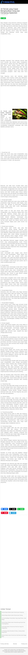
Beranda (15, 643)
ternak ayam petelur (18, 260)
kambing (8, 374)
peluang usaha (15, 231)
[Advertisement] (14, 48)
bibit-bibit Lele (18, 158)
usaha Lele (15, 195)
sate (13, 274)
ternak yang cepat (22, 210)
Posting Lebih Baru (5, 643)
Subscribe (20, 650)
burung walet (11, 413)
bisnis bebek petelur (6, 293)
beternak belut (19, 340)
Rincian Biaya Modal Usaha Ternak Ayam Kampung (13, 612)
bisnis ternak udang (11, 405)
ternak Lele (15, 190)
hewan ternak (16, 80)
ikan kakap (10, 430)
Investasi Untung (13, 649)
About (3, 650)
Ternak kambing (5, 360)
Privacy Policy (7, 650)
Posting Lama (24, 643)
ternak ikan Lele (8, 155)
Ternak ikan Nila (5, 385)
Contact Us (16, 650)
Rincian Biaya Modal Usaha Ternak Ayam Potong (12, 615)
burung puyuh (7, 352)
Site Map (24, 650)
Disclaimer (12, 650)
